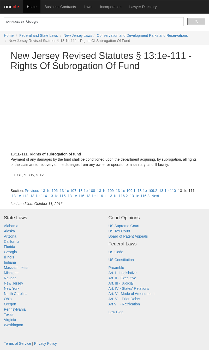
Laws (88, 7)
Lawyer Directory (143, 7)
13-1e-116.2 (118, 196)
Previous (32, 191)
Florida (9, 247)
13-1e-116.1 (96, 196)
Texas (9, 314)
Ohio (8, 299)
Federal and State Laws (38, 35)
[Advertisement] (105, 111)
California (11, 241)
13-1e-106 (49, 191)
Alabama (11, 226)
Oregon (10, 304)
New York (11, 288)
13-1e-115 (57, 196)
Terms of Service (17, 343)
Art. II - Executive (122, 278)
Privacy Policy (45, 343)
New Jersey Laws (78, 35)
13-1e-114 (38, 196)
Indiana (10, 262)
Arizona (10, 236)
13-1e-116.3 (140, 196)
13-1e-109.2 (147, 191)
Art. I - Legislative (123, 273)
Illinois (9, 257)
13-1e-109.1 (126, 191)
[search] (93, 22)
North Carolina (15, 294)
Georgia (10, 252)
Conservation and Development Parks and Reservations (142, 35)
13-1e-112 (19, 196)
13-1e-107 (68, 191)
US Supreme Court (124, 226)
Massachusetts (16, 267)
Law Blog (116, 312)
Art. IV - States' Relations (129, 288)
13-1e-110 (167, 191)
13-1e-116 (76, 196)
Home (32, 7)
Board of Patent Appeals (128, 236)
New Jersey (13, 283)
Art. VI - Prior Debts (124, 299)
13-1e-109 (105, 191)
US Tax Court (119, 231)
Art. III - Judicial (121, 283)
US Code (116, 252)
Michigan (11, 273)
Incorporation (111, 7)
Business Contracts (60, 7)
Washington (13, 325)
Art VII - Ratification (124, 304)
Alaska (9, 231)
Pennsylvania (15, 309)
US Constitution (121, 260)
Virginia (10, 320)
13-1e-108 (86, 191)
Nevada (10, 278)
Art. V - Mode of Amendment (132, 294)
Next (155, 196)
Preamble (116, 267)
